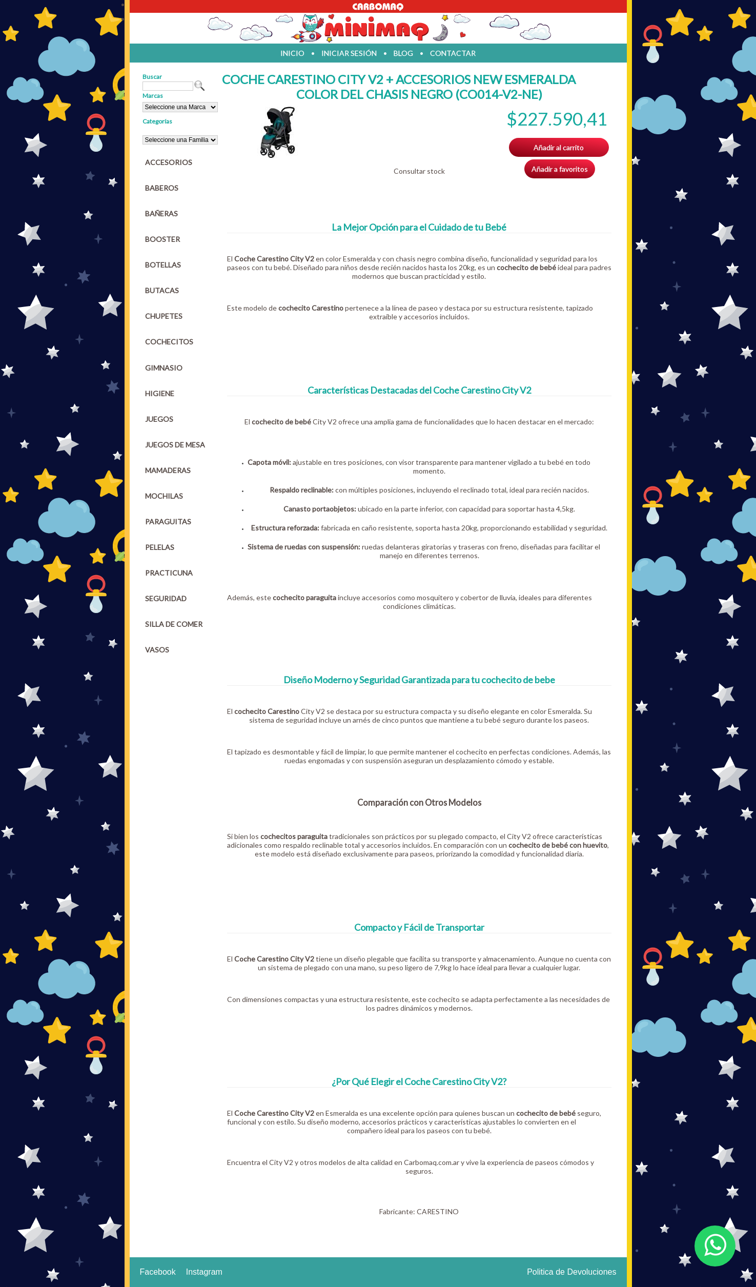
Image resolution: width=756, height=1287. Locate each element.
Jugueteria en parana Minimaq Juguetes (378, 28)
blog (403, 53)
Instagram (204, 1272)
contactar (453, 53)
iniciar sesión (349, 53)
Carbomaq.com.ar (431, 1162)
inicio (292, 53)
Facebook (158, 1272)
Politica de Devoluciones (571, 1272)
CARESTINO (438, 1211)
